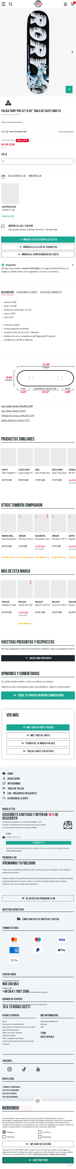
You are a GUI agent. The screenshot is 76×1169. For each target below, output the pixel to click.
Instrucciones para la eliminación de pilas (18, 1041)
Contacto (6, 1044)
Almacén (43, 1024)
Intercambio (11, 783)
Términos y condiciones (11, 1087)
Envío (7, 773)
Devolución (11, 778)
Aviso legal (8, 1078)
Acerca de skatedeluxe (49, 1021)
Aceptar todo (38, 1160)
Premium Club (9, 857)
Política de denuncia (10, 1097)
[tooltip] (73, 131)
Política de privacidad (10, 1090)
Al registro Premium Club (38, 898)
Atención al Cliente (15, 798)
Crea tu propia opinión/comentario (38, 695)
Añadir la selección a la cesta (38, 239)
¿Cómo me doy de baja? (14, 850)
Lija (3, 176)
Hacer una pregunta (38, 658)
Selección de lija (17, 176)
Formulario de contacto (39, 992)
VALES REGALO (47, 1037)
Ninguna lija (35, 176)
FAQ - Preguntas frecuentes (19, 793)
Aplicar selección (38, 1144)
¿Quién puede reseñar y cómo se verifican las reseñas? (27, 681)
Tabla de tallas (13, 788)
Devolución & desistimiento (13, 1024)
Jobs (42, 1027)
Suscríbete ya (38, 843)
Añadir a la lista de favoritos (38, 247)
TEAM (43, 1033)
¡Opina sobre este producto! (12, 122)
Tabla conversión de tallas (12, 1033)
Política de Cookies (9, 1094)
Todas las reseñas (9, 1035)
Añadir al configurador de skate (38, 254)
